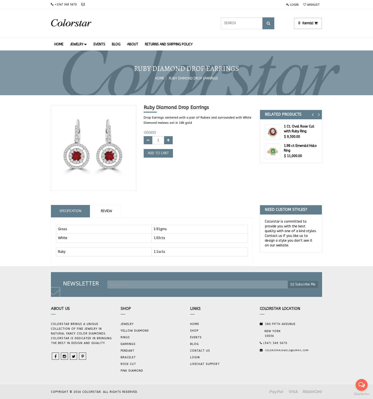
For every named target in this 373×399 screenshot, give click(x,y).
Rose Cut (128, 364)
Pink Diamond (132, 370)
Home (159, 78)
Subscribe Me (303, 284)
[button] (313, 115)
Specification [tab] (70, 211)
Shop (194, 330)
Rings (125, 337)
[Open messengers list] (362, 385)
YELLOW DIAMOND (135, 330)
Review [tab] (106, 211)
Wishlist (311, 4)
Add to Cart (158, 153)
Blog (194, 344)
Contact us (200, 350)
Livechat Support (205, 364)
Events (196, 337)
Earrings (128, 344)
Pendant (128, 350)
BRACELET (128, 357)
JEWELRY (127, 324)
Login (292, 4)
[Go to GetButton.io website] (361, 394)
